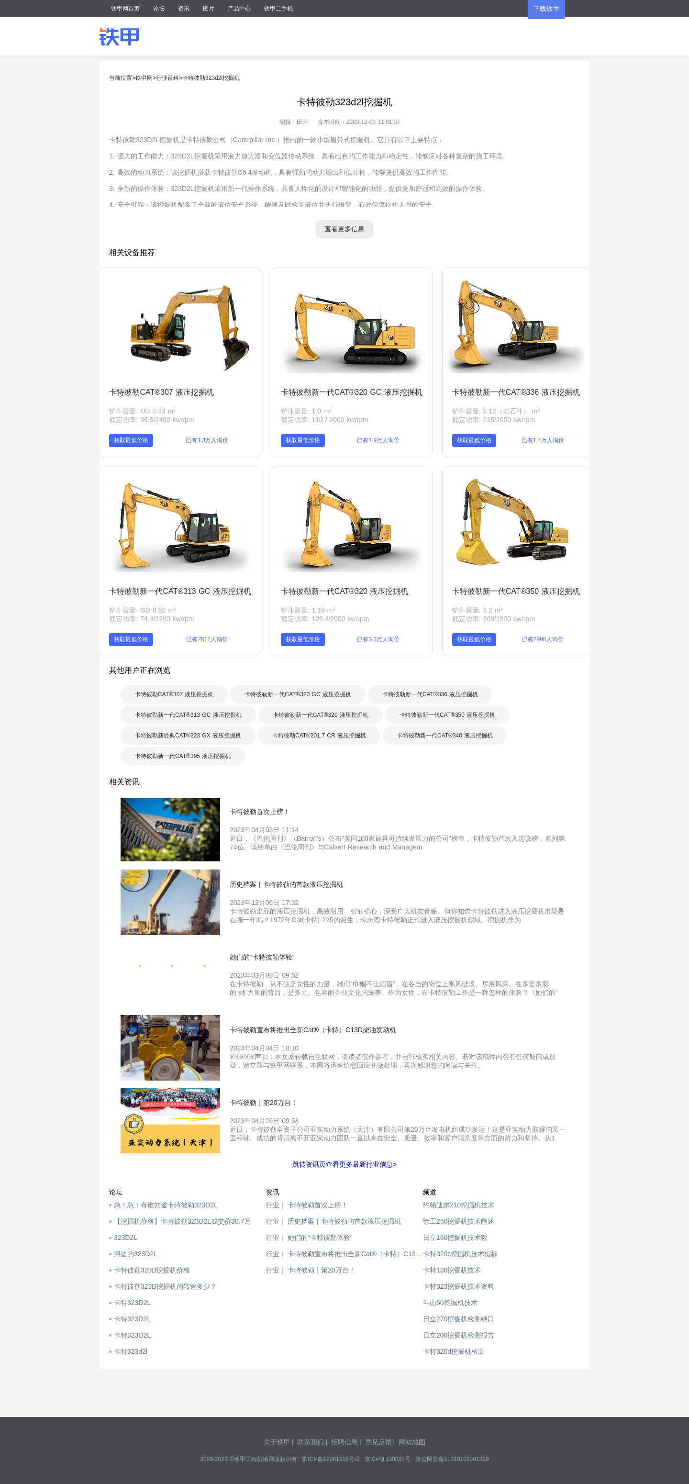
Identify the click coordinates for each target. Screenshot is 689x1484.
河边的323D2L (135, 1254)
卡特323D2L (132, 1302)
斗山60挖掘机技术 (450, 1302)
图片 (208, 8)
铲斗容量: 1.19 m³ (308, 610)
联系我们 (310, 1442)
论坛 (159, 8)
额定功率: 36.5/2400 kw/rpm (151, 420)
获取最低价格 (131, 440)
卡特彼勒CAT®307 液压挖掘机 (161, 392)
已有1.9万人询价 (378, 440)
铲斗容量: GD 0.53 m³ (142, 610)
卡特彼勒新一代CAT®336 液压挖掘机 (516, 392)
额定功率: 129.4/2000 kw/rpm (325, 619)
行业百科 (167, 78)
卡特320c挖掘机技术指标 (460, 1254)
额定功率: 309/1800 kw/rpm (493, 619)
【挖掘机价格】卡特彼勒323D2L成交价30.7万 (182, 1221)
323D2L (125, 1237)
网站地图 (412, 1442)
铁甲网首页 (125, 8)
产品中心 (239, 8)
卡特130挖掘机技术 (452, 1270)
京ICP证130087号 (388, 1459)
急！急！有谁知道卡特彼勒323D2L (166, 1205)
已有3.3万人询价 (207, 440)
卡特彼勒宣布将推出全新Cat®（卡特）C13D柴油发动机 (355, 1254)
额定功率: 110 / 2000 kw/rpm (324, 420)
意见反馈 (378, 1442)
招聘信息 (344, 1442)
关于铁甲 (277, 1442)
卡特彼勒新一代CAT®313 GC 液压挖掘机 (180, 591)
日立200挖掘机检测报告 (458, 1335)
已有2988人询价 (543, 639)
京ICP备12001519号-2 (330, 1459)
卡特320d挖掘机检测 (454, 1351)
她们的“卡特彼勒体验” (320, 1237)
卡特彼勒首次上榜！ (318, 1205)
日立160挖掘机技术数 (455, 1237)
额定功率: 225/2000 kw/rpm (493, 420)
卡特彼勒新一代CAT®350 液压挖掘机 (516, 591)
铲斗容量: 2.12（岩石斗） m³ (496, 411)
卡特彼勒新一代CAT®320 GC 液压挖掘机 (351, 392)
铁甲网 (144, 78)
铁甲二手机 (278, 8)
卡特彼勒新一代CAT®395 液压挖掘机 (183, 756)
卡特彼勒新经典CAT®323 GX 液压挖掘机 (188, 735)
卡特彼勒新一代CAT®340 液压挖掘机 (445, 735)
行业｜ (276, 1205)
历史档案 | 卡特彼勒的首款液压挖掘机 (344, 1221)
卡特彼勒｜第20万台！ (322, 1270)
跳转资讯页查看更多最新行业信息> (344, 1164)
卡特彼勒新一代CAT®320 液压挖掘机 (345, 591)
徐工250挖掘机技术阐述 (458, 1221)
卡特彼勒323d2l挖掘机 (211, 78)
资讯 (183, 8)
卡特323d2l (130, 1351)
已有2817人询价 (207, 639)
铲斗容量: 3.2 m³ (477, 610)
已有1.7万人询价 (543, 440)
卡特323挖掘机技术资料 (458, 1286)
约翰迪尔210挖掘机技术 (458, 1205)
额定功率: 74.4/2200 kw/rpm (151, 619)
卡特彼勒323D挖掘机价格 (152, 1270)
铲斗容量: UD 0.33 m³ (142, 411)
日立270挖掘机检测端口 (458, 1319)
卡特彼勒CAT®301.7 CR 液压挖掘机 (319, 735)
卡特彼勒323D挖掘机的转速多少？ (165, 1286)
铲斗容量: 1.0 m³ (306, 411)
